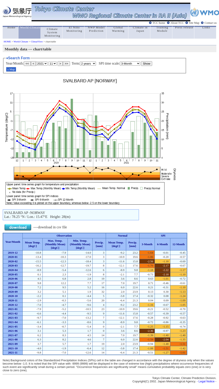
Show (146, 63)
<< (27, 63)
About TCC (177, 22)
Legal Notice (207, 381)
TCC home (159, 22)
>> (66, 63)
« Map (11, 69)
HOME (7, 41)
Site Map (194, 22)
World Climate (21, 41)
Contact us (211, 22)
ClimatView (37, 41)
